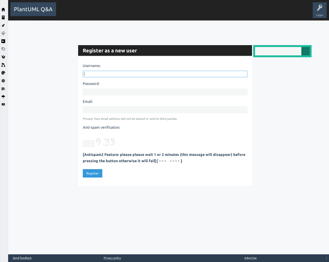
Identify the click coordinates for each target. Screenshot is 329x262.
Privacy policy (112, 257)
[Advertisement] (41, 90)
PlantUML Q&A (33, 9)
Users (151, 12)
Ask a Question (171, 12)
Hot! (101, 12)
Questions (85, 12)
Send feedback (22, 258)
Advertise (250, 257)
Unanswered (119, 12)
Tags (136, 12)
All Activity (66, 12)
